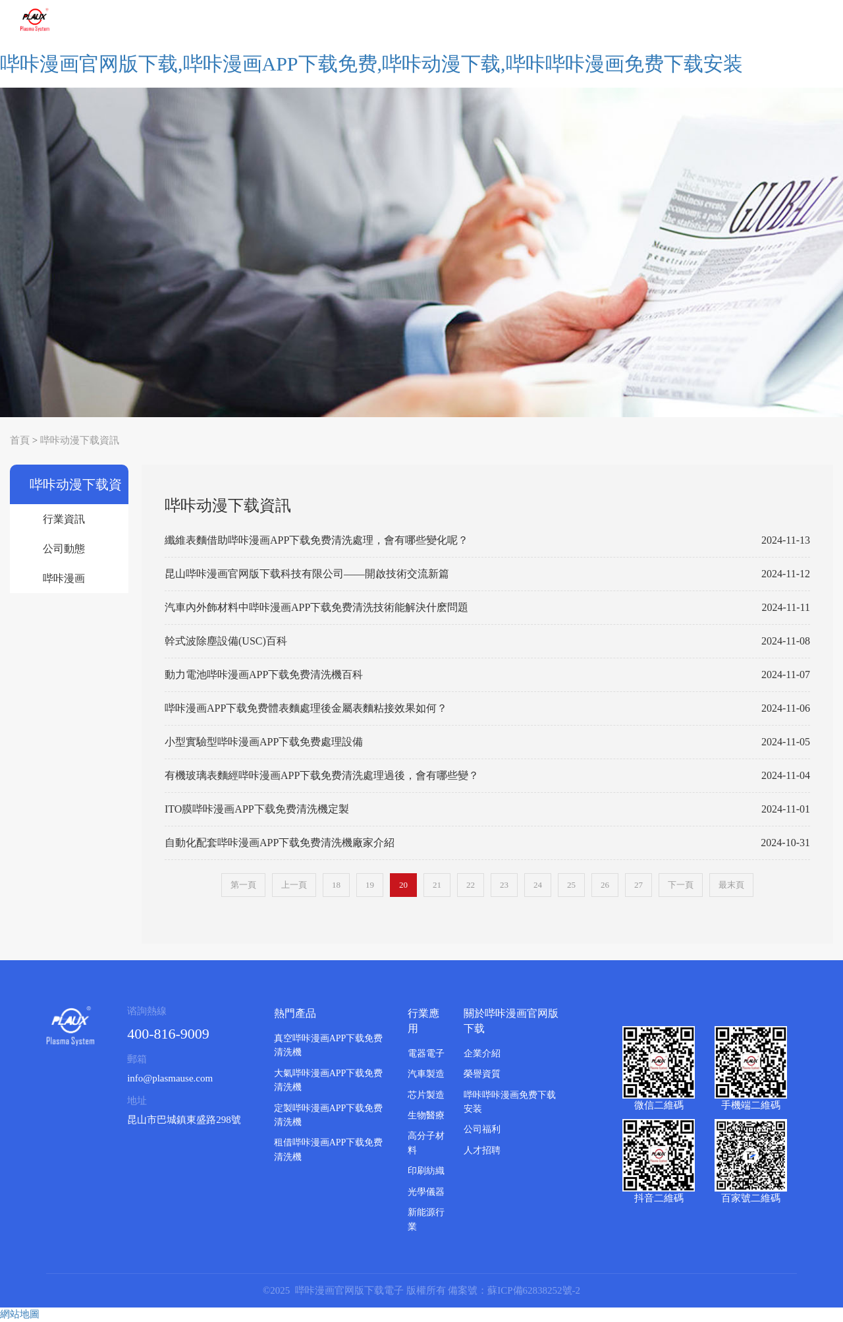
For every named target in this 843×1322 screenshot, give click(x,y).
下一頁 (680, 885)
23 (504, 885)
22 (470, 885)
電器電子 (426, 1053)
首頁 (20, 440)
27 (638, 885)
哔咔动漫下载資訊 (79, 440)
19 (370, 885)
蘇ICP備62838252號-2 (533, 1290)
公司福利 (482, 1129)
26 (605, 885)
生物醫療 (426, 1115)
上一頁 (294, 885)
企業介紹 (482, 1053)
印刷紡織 (426, 1171)
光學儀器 (426, 1192)
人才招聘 (482, 1150)
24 (537, 885)
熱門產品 (295, 1013)
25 (571, 885)
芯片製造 (426, 1095)
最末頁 (731, 885)
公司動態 (64, 548)
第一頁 (243, 885)
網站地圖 (20, 1314)
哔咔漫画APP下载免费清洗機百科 (69, 583)
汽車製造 (426, 1074)
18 (336, 885)
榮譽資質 (482, 1074)
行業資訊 (64, 519)
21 (437, 885)
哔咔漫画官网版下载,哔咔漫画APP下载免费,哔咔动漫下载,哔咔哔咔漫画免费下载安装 (371, 63)
